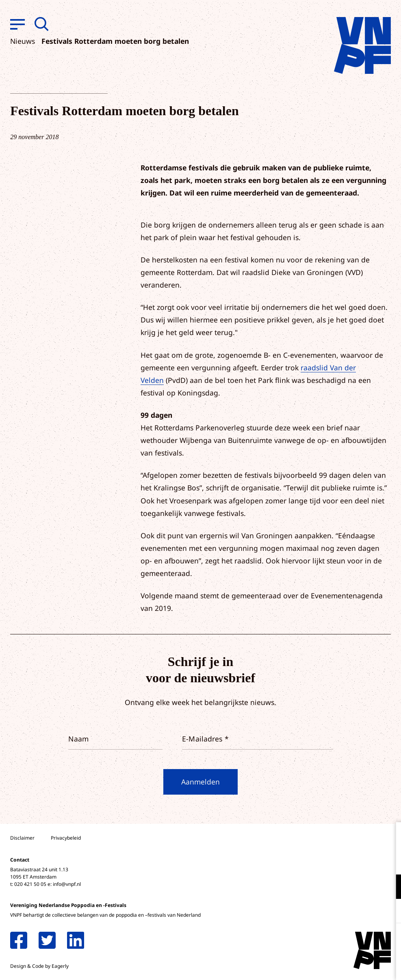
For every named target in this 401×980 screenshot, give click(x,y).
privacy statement (361, 860)
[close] (388, 836)
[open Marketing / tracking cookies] (388, 912)
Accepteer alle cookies (331, 941)
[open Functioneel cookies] (388, 887)
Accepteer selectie (332, 964)
